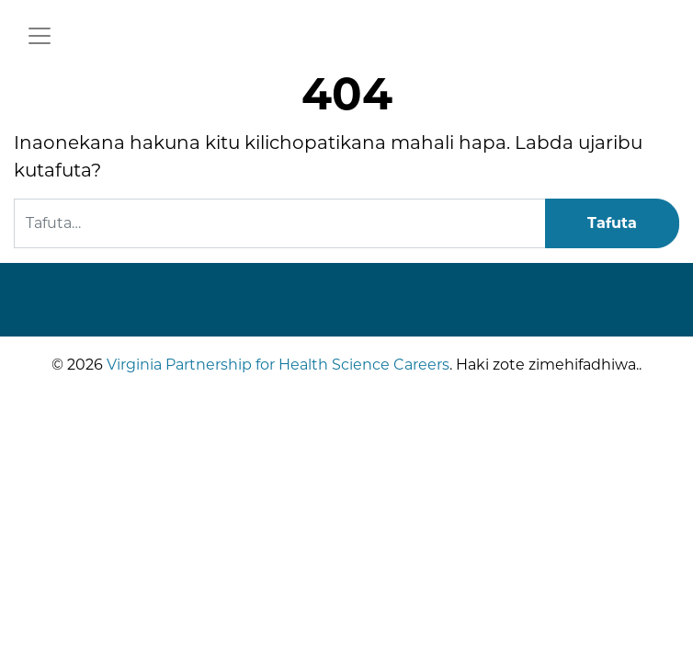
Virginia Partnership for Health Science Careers (276, 364)
